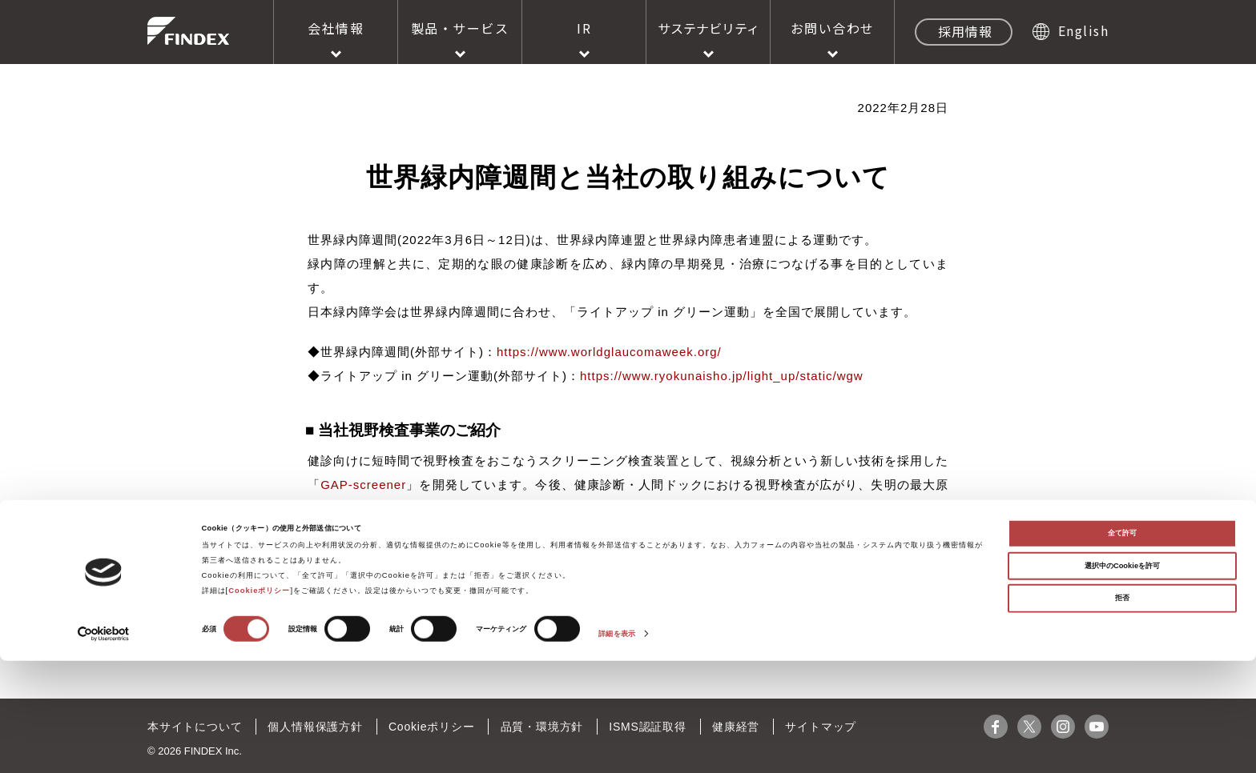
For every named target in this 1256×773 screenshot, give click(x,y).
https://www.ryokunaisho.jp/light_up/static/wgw (721, 375)
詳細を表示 (616, 747)
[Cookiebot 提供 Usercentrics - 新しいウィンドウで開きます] (104, 746)
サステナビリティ (708, 28)
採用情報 (965, 31)
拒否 (1122, 711)
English (1083, 30)
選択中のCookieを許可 (1122, 678)
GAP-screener (363, 484)
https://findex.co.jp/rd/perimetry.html (622, 548)
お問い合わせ (833, 28)
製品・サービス (460, 28)
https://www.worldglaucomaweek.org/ (609, 351)
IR (584, 28)
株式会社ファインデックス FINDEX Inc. (188, 31)
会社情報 (336, 28)
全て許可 (1122, 646)
